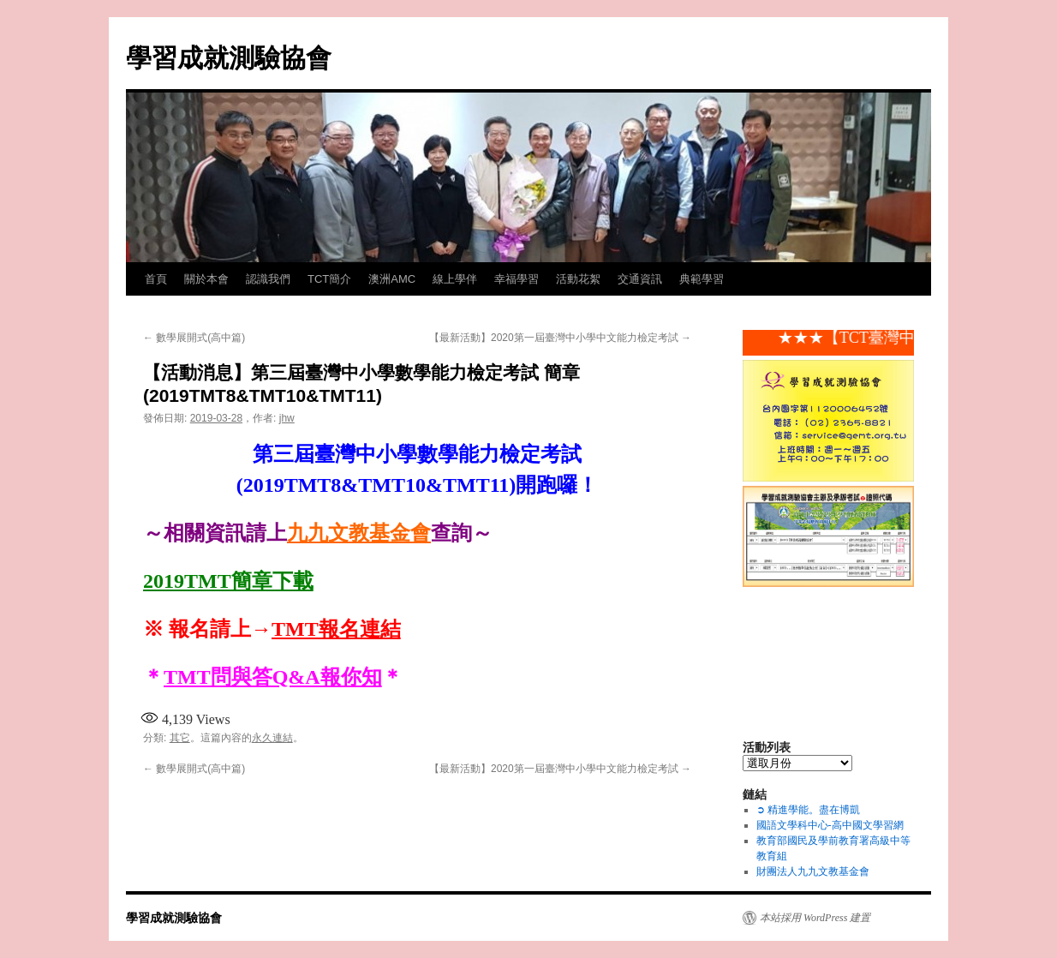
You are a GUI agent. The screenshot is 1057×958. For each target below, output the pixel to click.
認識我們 (268, 278)
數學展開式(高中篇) (194, 338)
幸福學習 (516, 278)
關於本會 (206, 278)
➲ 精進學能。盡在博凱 (808, 810)
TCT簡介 (329, 278)
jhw (287, 418)
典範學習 (701, 278)
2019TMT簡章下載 (228, 581)
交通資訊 (640, 278)
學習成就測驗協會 (228, 58)
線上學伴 (455, 278)
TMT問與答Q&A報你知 (273, 677)
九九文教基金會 (359, 533)
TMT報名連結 (336, 629)
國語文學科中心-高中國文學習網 (830, 825)
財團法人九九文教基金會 (812, 871)
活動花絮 (578, 278)
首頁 (156, 278)
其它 (180, 738)
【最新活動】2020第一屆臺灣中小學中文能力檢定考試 (560, 338)
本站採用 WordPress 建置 (815, 918)
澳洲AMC (391, 278)
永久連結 (272, 738)
